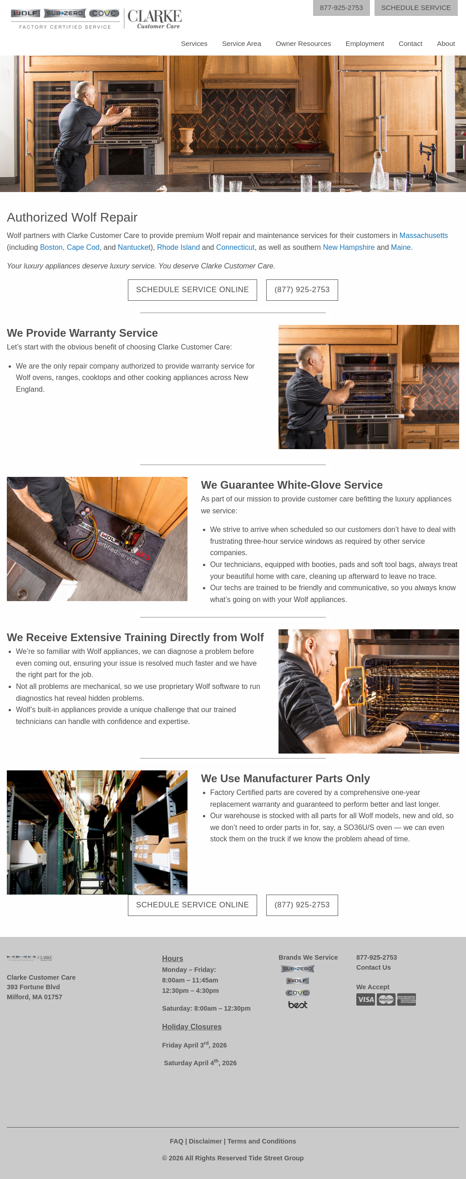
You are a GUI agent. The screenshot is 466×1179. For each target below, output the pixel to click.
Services (194, 43)
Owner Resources (303, 43)
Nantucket (134, 247)
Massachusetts (424, 235)
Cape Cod (83, 247)
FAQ (176, 1141)
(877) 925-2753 (302, 289)
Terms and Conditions (262, 1141)
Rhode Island (178, 247)
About (446, 43)
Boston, (52, 247)
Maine (401, 247)
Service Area (241, 43)
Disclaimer (205, 1141)
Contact (410, 43)
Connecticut (235, 247)
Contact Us (373, 967)
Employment (365, 43)
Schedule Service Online (192, 289)
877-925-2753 (376, 957)
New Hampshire (349, 247)
